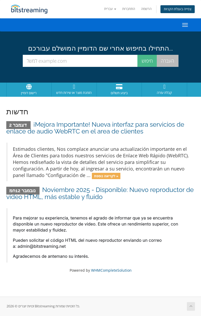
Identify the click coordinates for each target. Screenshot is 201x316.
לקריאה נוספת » (106, 175)
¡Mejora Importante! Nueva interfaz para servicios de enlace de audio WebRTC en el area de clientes (95, 128)
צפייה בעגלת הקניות (177, 9)
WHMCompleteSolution (111, 270)
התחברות (128, 9)
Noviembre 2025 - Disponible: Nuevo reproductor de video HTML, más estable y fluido (100, 193)
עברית (110, 9)
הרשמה (146, 9)
